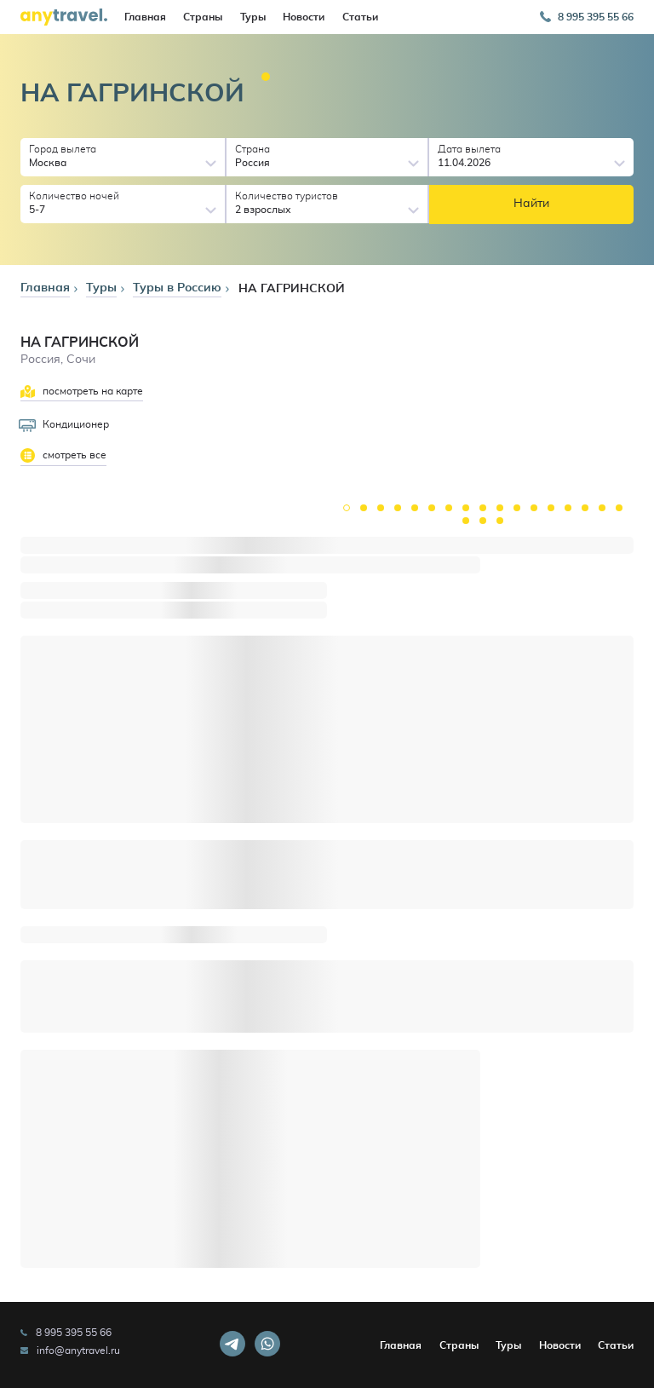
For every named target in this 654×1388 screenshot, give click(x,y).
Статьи (360, 17)
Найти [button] (531, 204)
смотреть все (63, 455)
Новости (303, 17)
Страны (202, 17)
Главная (145, 17)
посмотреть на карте (81, 391)
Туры (253, 17)
